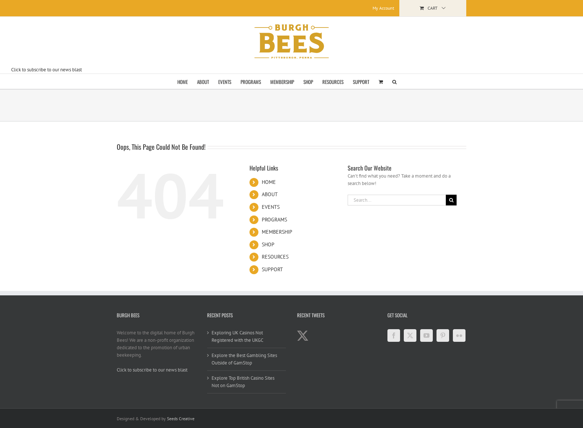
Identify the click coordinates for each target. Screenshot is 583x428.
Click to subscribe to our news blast (46, 70)
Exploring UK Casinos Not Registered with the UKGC (237, 336)
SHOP (268, 244)
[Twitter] (410, 335)
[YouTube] (426, 335)
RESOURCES (275, 256)
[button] (394, 81)
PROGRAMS (274, 219)
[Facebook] (393, 335)
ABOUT (270, 194)
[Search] (451, 200)
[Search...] (397, 200)
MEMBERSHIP (277, 231)
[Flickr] (459, 335)
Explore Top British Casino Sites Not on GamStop (243, 382)
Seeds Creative (180, 418)
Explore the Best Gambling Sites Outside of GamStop (244, 359)
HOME (269, 182)
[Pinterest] (443, 335)
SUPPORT (272, 269)
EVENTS (271, 207)
